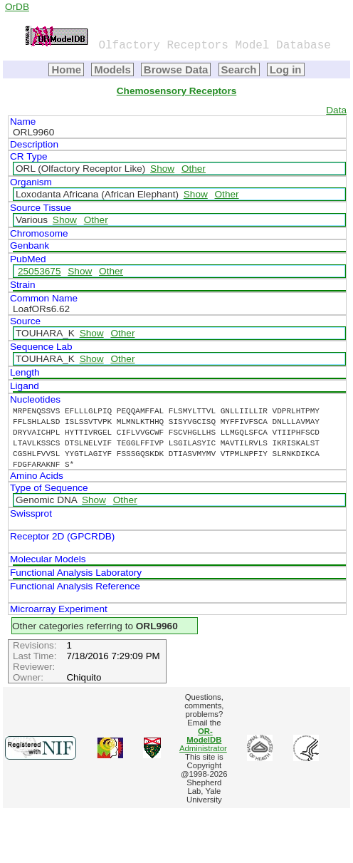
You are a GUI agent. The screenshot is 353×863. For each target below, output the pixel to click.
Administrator (203, 740)
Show (162, 168)
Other (193, 168)
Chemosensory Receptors (176, 91)
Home (66, 69)
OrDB (17, 6)
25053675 (39, 271)
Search (239, 69)
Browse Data (176, 69)
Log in (286, 69)
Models (112, 69)
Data (336, 110)
